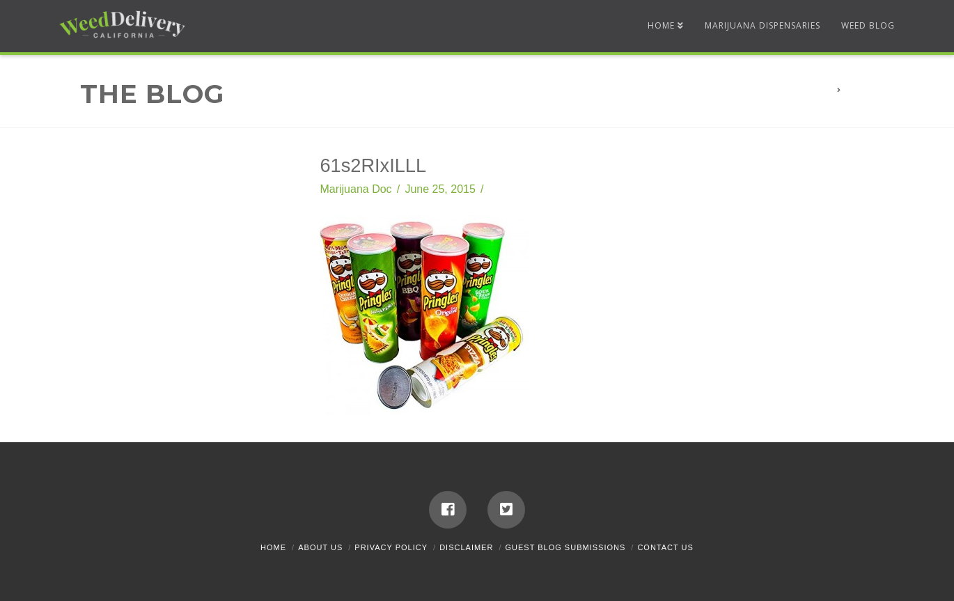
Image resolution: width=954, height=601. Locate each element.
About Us (320, 547)
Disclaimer (466, 547)
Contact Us (665, 547)
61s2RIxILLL (871, 90)
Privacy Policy (391, 547)
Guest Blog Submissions (566, 547)
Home (273, 547)
